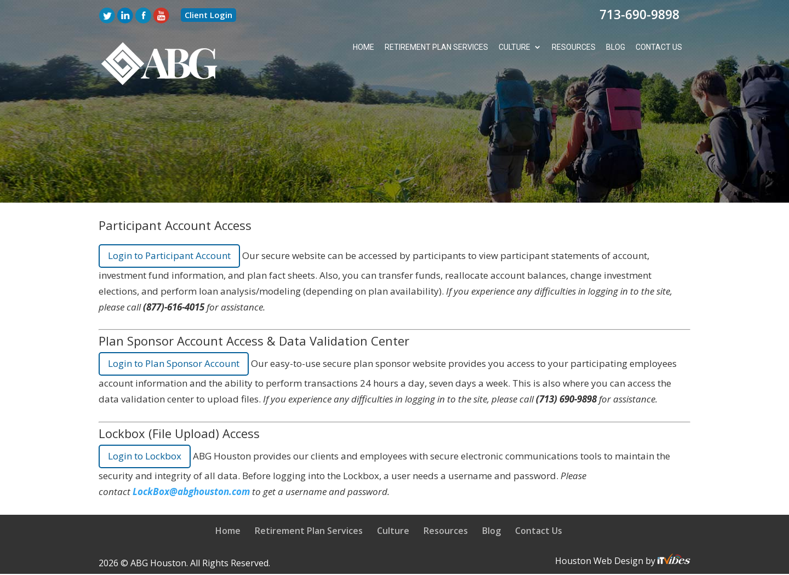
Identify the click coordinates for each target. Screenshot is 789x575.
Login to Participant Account (169, 255)
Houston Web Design (600, 561)
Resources (573, 47)
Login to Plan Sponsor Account (173, 364)
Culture (514, 47)
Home (362, 47)
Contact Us (658, 47)
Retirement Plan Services (435, 47)
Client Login (208, 14)
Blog (615, 47)
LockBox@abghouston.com (191, 491)
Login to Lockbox (144, 456)
